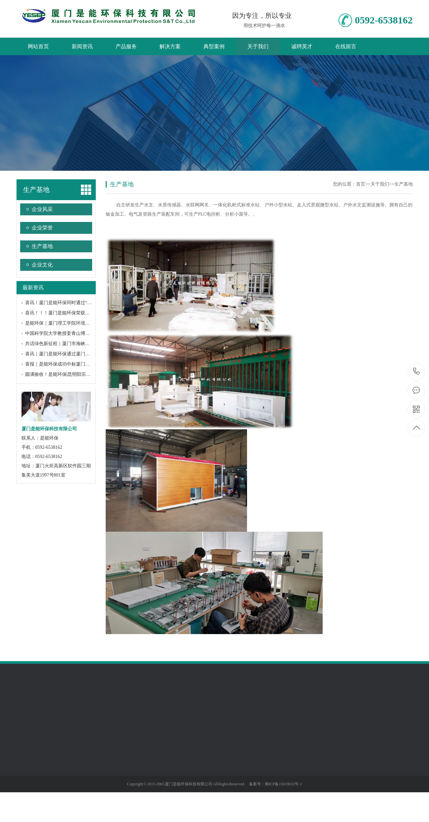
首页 (360, 184)
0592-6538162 (416, 371)
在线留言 (345, 46)
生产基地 (36, 189)
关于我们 (257, 46)
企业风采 (42, 209)
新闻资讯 (82, 46)
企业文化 (42, 265)
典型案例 (214, 46)
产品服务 (126, 46)
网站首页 (38, 46)
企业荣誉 (42, 228)
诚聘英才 (301, 46)
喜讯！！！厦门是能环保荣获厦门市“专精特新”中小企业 (82, 312)
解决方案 (170, 46)
